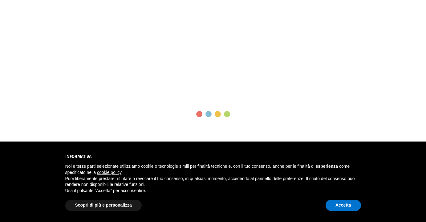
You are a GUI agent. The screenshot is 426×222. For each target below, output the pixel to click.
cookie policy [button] (109, 172)
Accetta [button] (343, 205)
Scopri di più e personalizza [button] (103, 205)
